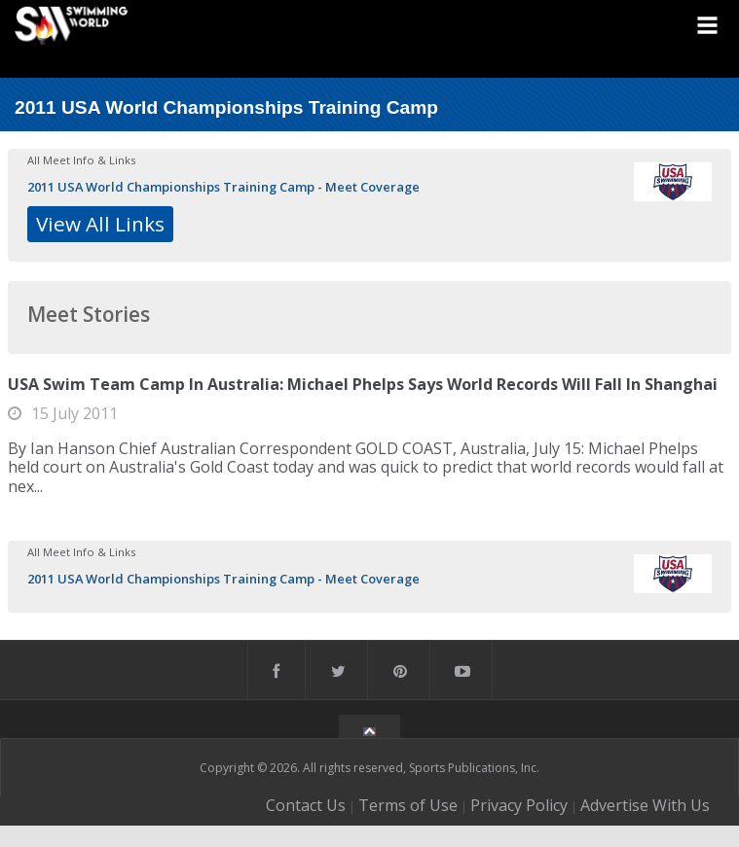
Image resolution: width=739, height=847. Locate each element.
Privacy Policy (519, 805)
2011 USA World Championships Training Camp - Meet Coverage (223, 186)
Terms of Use (408, 805)
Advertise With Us (645, 805)
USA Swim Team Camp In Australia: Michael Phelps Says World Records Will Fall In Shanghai (363, 384)
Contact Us (306, 805)
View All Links (100, 223)
